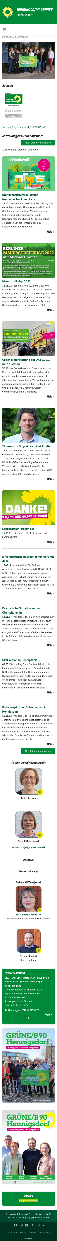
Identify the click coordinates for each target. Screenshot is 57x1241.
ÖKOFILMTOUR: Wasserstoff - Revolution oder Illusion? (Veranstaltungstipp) (27, 979)
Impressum (45, 1232)
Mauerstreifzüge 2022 (16, 281)
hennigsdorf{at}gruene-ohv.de (27, 847)
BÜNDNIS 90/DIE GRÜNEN (35, 10)
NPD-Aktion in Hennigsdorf (19, 660)
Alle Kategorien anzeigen (38, 142)
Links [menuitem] (38, 1225)
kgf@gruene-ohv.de (37, 1217)
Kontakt (23, 1232)
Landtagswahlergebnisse (18, 529)
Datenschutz (28, 1238)
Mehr (49, 231)
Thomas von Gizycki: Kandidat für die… (27, 446)
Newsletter (12, 1232)
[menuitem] (12, 1232)
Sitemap (33, 1232)
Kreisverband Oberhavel (15, 37)
